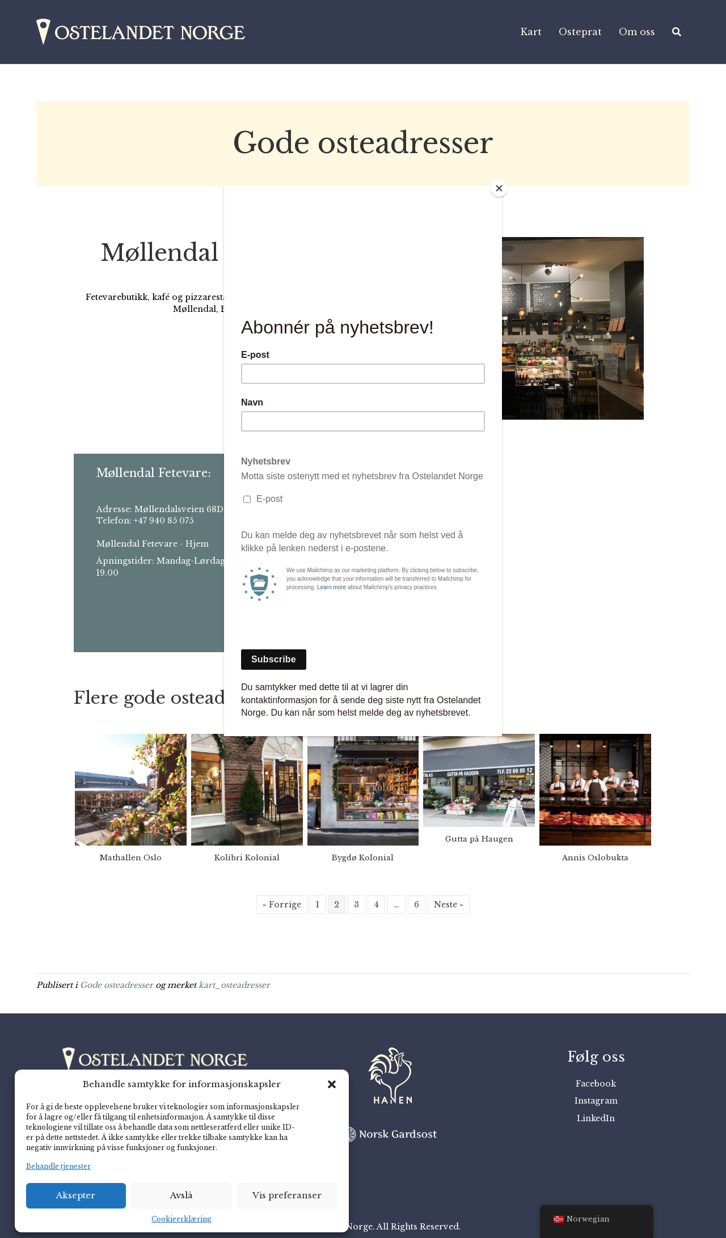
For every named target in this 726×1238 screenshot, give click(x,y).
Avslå (181, 1195)
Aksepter (75, 1195)
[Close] (499, 188)
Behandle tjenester (58, 1166)
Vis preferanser (287, 1195)
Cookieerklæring (181, 1219)
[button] (331, 1084)
